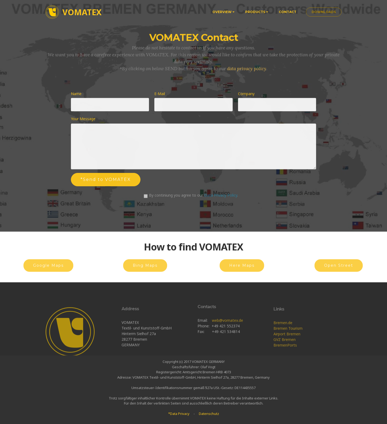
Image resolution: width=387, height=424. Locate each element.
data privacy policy (246, 71)
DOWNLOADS (324, 12)
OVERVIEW (222, 12)
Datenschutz (209, 413)
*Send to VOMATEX (105, 181)
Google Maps (48, 269)
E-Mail (159, 94)
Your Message (83, 119)
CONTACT (287, 12)
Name (76, 94)
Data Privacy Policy (220, 197)
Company (246, 94)
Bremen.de (282, 336)
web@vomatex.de (227, 330)
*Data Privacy (179, 413)
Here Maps (242, 269)
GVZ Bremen (284, 353)
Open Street (338, 269)
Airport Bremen (286, 348)
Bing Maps (145, 269)
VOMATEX (82, 12)
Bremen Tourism (288, 342)
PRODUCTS (255, 12)
